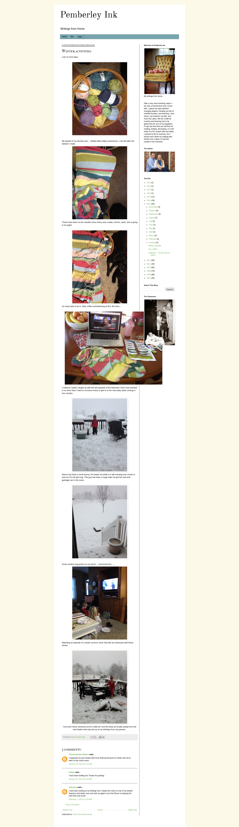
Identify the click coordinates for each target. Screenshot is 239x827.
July (151, 221)
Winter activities (154, 246)
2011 (149, 264)
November (153, 207)
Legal (79, 37)
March (152, 235)
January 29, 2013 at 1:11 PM (80, 764)
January (152, 242)
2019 (149, 183)
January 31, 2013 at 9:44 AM (80, 779)
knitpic (72, 772)
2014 (149, 200)
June (151, 225)
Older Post (132, 810)
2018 (149, 186)
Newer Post (67, 810)
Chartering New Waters (79, 754)
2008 (149, 275)
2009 (149, 271)
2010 (149, 267)
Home (64, 37)
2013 (149, 204)
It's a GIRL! (153, 249)
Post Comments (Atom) (82, 814)
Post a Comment (72, 805)
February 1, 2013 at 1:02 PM (80, 799)
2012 (149, 260)
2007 (149, 278)
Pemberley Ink (89, 15)
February (153, 239)
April (151, 232)
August (152, 218)
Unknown (73, 787)
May (151, 228)
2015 (149, 197)
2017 (149, 190)
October (152, 211)
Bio (72, 37)
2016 (149, 193)
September (153, 214)
